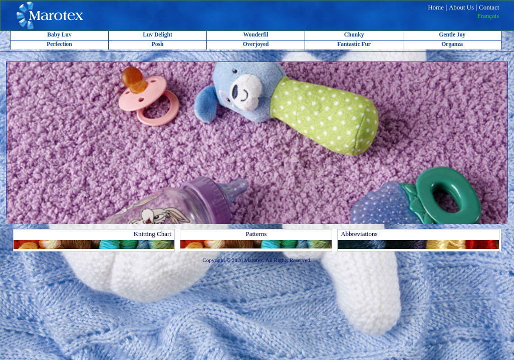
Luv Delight (157, 35)
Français (488, 16)
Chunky (354, 35)
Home (436, 7)
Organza (452, 44)
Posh (158, 44)
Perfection (59, 44)
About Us (461, 7)
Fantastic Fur (354, 44)
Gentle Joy (452, 35)
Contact (489, 7)
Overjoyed (256, 44)
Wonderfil (256, 35)
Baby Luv (59, 35)
